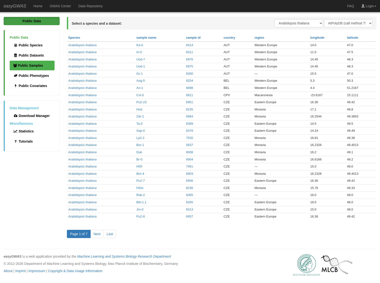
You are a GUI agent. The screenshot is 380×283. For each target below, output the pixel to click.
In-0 (139, 52)
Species (74, 37)
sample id (193, 37)
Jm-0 (139, 209)
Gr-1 (139, 73)
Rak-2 (140, 195)
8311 (189, 52)
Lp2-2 (140, 138)
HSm (139, 188)
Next (97, 234)
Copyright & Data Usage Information (75, 271)
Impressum (36, 271)
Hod (139, 109)
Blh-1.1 (141, 202)
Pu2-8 (140, 216)
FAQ (350, 6)
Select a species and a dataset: (97, 23)
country (229, 37)
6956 (189, 180)
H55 (139, 166)
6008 (189, 152)
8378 (189, 130)
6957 (189, 216)
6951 (189, 102)
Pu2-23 (141, 102)
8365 (189, 195)
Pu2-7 (140, 180)
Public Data (32, 21)
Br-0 (139, 159)
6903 (189, 173)
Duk (139, 152)
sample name (146, 37)
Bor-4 (140, 173)
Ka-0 (139, 45)
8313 (189, 209)
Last (110, 234)
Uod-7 (140, 59)
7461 (189, 166)
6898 (189, 88)
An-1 (139, 88)
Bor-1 (140, 145)
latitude (352, 37)
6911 (189, 95)
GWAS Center (60, 6)
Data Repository (90, 6)
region (259, 37)
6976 (189, 59)
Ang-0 (140, 80)
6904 (189, 159)
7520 (189, 138)
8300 (189, 73)
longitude (317, 37)
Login (368, 6)
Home (37, 6)
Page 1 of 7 (78, 234)
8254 (189, 80)
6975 (189, 66)
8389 (189, 123)
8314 (189, 45)
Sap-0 (140, 130)
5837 (189, 145)
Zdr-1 (140, 116)
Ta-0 (139, 123)
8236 (189, 188)
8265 (189, 202)
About (8, 271)
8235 (189, 109)
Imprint (20, 271)
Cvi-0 (140, 95)
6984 (189, 116)
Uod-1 (140, 66)
